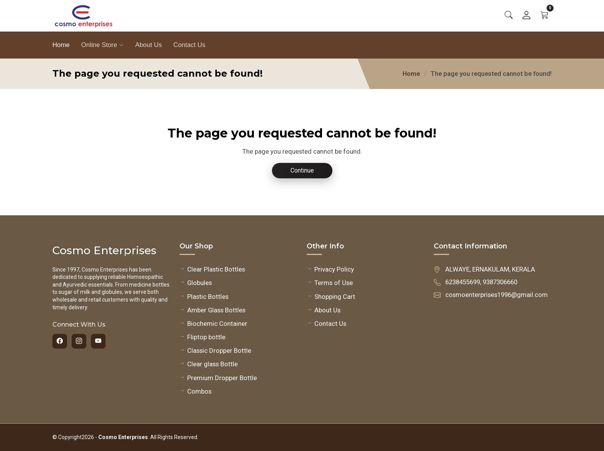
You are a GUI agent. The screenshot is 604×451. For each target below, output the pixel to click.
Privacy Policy (334, 269)
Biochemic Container (217, 323)
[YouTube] (98, 341)
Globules (199, 283)
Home (61, 45)
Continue (302, 170)
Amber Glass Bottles (216, 310)
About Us (148, 45)
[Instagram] (79, 341)
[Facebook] (59, 341)
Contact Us (189, 45)
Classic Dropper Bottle (219, 350)
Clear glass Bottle (212, 364)
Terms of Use (333, 283)
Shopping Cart (334, 296)
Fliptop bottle (206, 337)
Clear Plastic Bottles (216, 269)
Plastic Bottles (207, 296)
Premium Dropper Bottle (222, 378)
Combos (199, 391)
